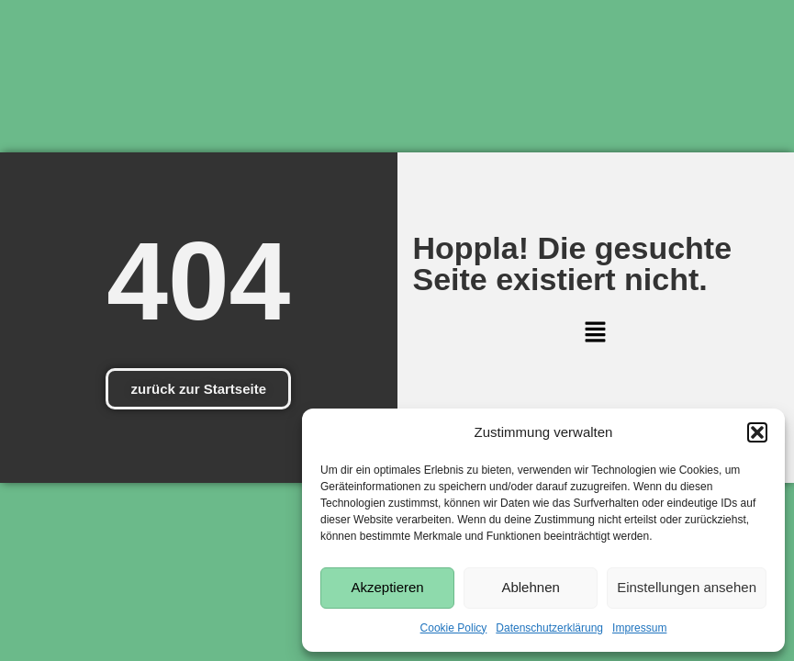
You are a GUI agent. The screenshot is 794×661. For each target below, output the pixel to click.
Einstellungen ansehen (686, 587)
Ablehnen (530, 587)
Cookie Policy (453, 628)
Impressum (639, 628)
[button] (757, 432)
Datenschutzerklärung (549, 628)
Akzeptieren (387, 587)
